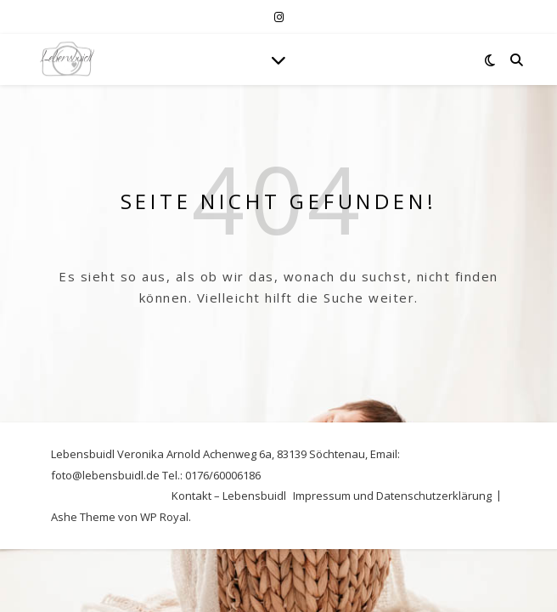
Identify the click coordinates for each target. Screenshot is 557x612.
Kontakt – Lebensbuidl (229, 495)
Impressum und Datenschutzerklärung (392, 495)
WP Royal (164, 516)
